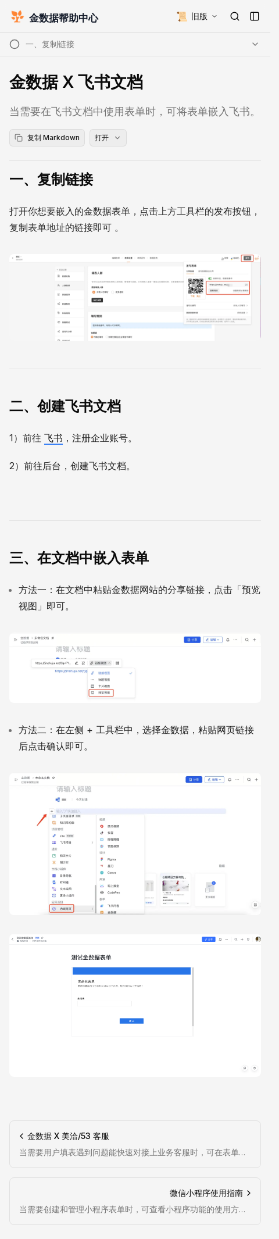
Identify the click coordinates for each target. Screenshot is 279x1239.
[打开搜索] (235, 16)
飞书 (53, 438)
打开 (108, 137)
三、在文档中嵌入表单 (79, 557)
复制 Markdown (47, 137)
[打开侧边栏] (254, 16)
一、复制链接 (51, 179)
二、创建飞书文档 (65, 406)
